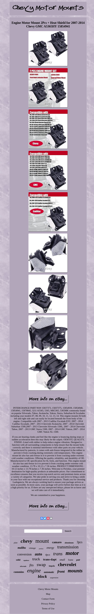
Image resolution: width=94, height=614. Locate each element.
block (42, 576)
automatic (49, 572)
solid (18, 560)
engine (34, 570)
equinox (26, 560)
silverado (23, 566)
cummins (19, 571)
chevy (26, 541)
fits (31, 565)
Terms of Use (48, 608)
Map (48, 594)
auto (38, 554)
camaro (57, 542)
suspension (54, 578)
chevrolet (67, 564)
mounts (75, 570)
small (62, 559)
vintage (32, 548)
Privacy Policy (48, 603)
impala (52, 566)
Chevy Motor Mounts (48, 589)
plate (15, 543)
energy (50, 547)
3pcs (79, 542)
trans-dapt (50, 559)
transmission (68, 547)
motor (72, 553)
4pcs (47, 554)
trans (58, 553)
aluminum (69, 542)
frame (70, 560)
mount (42, 541)
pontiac (41, 548)
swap (41, 564)
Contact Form (48, 599)
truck (36, 559)
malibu (22, 547)
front (61, 571)
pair (78, 560)
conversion (24, 554)
